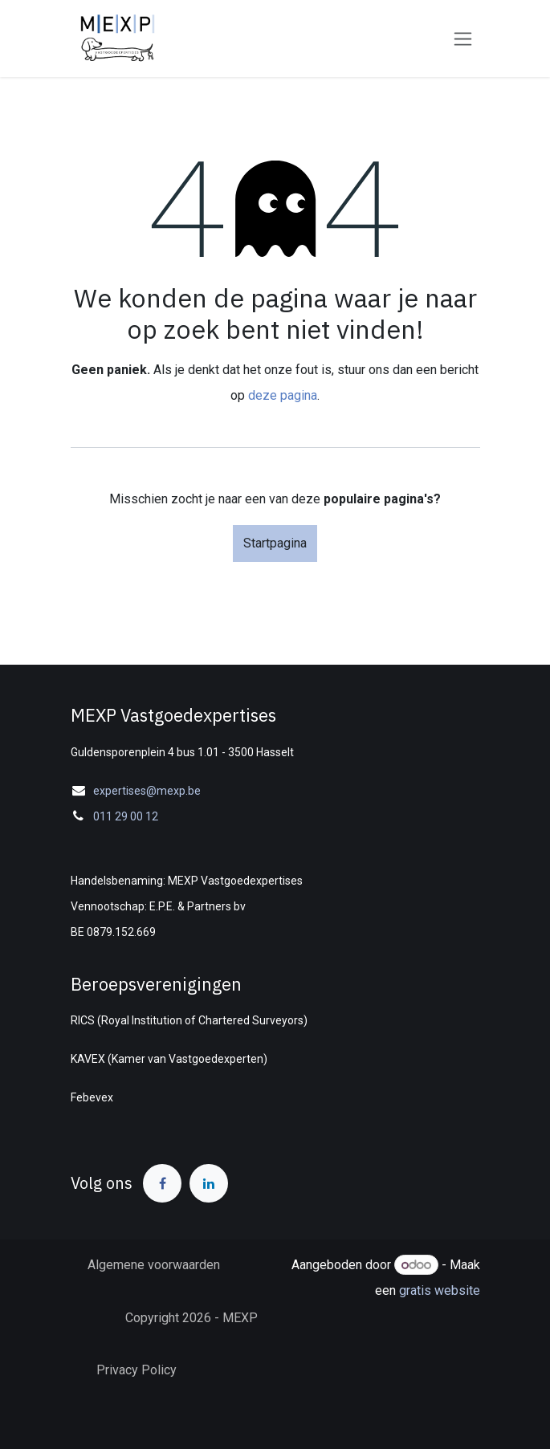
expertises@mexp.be (147, 790)
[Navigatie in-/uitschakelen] (463, 39)
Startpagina (275, 543)
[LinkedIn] (208, 1183)
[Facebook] (162, 1183)
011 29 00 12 (125, 816)
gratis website (439, 1290)
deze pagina (282, 395)
